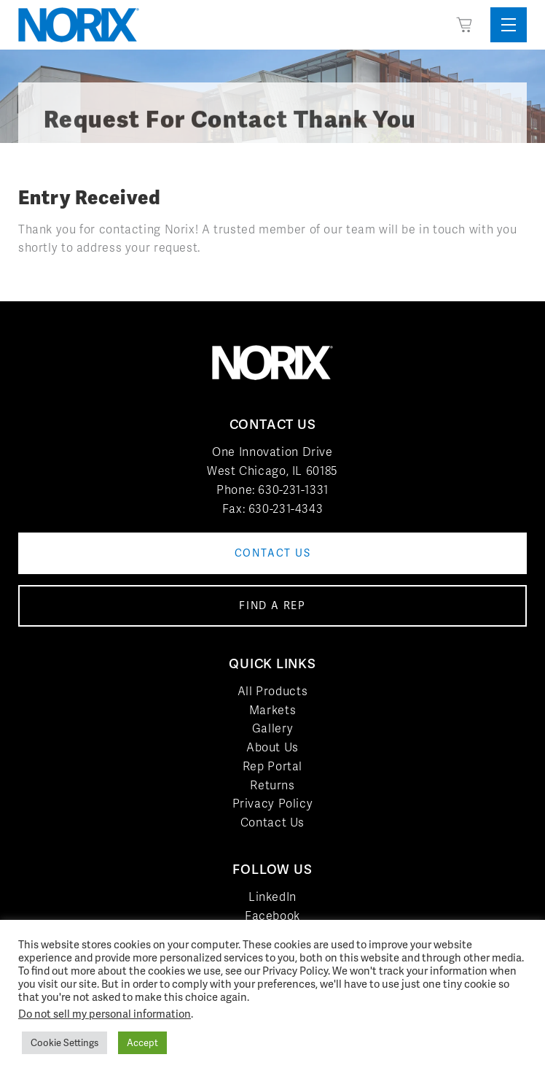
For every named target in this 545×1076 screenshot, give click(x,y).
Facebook (272, 916)
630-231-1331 (293, 490)
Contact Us (272, 822)
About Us (272, 747)
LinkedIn (272, 897)
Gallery (272, 728)
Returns (272, 785)
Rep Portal (272, 766)
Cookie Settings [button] (64, 1043)
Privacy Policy (272, 803)
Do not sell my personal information (104, 1014)
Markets (272, 710)
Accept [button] (142, 1043)
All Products (273, 691)
